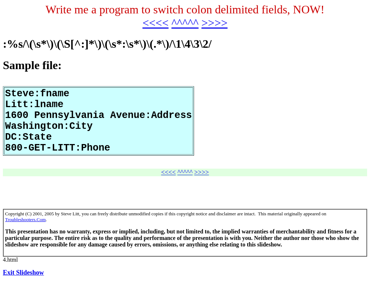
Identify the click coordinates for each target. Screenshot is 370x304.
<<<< (155, 22)
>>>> (215, 22)
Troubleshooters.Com (25, 234)
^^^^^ (184, 22)
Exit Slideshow (23, 287)
